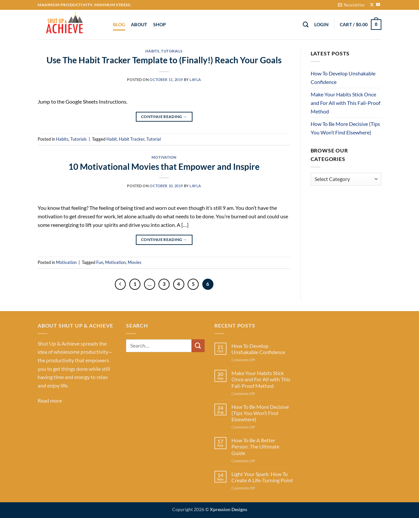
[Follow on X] (372, 5)
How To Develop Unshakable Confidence (343, 77)
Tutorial (153, 139)
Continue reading (164, 116)
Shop (159, 24)
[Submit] (198, 345)
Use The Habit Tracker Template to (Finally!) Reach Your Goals (164, 60)
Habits (152, 51)
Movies (134, 262)
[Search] (305, 24)
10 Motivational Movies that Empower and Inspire (164, 166)
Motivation (164, 157)
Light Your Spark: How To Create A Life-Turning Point (262, 477)
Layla (195, 79)
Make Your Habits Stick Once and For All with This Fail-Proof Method (345, 102)
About (139, 24)
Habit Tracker (131, 139)
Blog (119, 24)
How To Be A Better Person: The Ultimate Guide (255, 446)
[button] (351, 5)
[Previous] (120, 284)
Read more (50, 400)
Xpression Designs (228, 509)
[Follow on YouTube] (378, 5)
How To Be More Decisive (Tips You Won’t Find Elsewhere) (345, 128)
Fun (99, 262)
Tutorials (172, 51)
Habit (111, 139)
